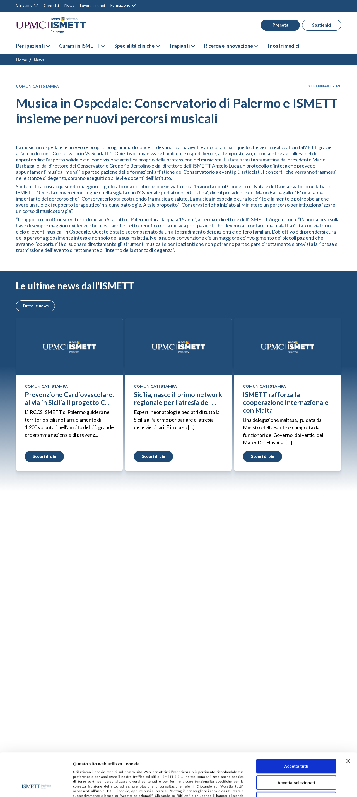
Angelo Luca (225, 166)
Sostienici (319, 25)
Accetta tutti (296, 725)
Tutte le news (34, 305)
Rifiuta (296, 758)
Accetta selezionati (296, 742)
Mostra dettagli (298, 786)
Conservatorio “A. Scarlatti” (82, 153)
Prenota (276, 25)
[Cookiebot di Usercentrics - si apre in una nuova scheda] (36, 786)
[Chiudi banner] (348, 720)
